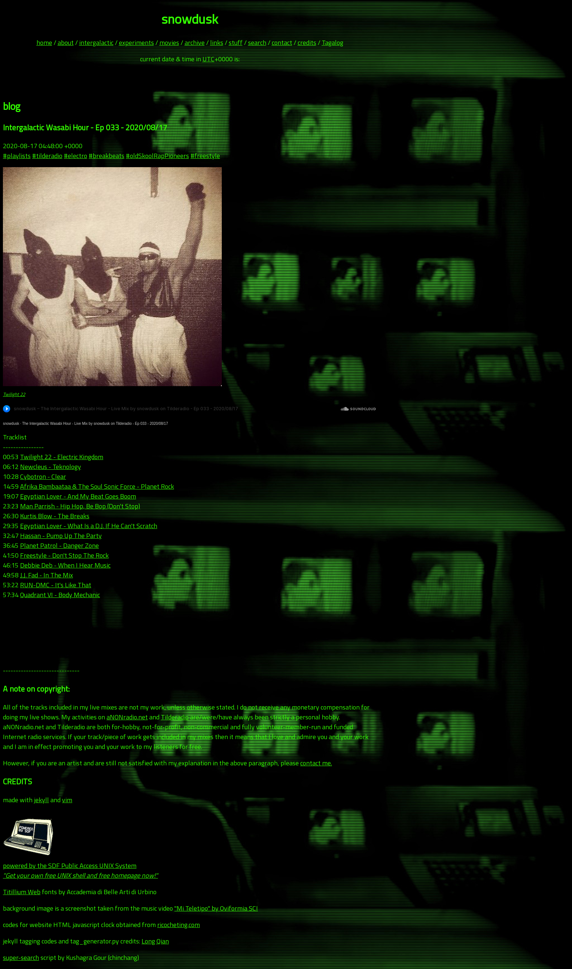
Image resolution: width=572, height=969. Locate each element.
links (216, 42)
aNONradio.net (127, 717)
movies (169, 42)
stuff (236, 42)
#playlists (17, 156)
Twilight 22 (14, 394)
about (66, 42)
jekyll (41, 800)
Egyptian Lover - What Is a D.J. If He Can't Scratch (88, 526)
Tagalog (332, 42)
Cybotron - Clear (43, 476)
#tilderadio (47, 156)
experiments (136, 42)
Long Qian (155, 941)
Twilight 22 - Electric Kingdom (61, 457)
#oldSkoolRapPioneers (157, 156)
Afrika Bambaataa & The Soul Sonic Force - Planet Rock (97, 486)
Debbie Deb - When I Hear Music (65, 565)
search (257, 42)
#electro (75, 156)
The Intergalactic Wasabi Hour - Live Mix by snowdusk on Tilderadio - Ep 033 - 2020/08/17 (95, 424)
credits (307, 42)
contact (282, 42)
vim (67, 800)
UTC (208, 59)
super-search (21, 957)
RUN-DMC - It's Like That (55, 585)
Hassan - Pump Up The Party (61, 536)
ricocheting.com (178, 925)
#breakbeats (106, 156)
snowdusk (11, 424)
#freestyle (205, 156)
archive (195, 42)
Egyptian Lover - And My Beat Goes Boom (78, 496)
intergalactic (96, 42)
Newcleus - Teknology (50, 467)
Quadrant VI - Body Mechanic (60, 595)
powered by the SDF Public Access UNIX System (80, 865)
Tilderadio (175, 717)
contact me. (316, 763)
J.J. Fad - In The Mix (46, 575)
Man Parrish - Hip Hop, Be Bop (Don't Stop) (80, 506)
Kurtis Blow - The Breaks (54, 516)
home (44, 42)
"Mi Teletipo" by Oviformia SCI (216, 908)
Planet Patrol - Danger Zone (59, 545)
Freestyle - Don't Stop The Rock (64, 555)
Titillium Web (21, 892)
